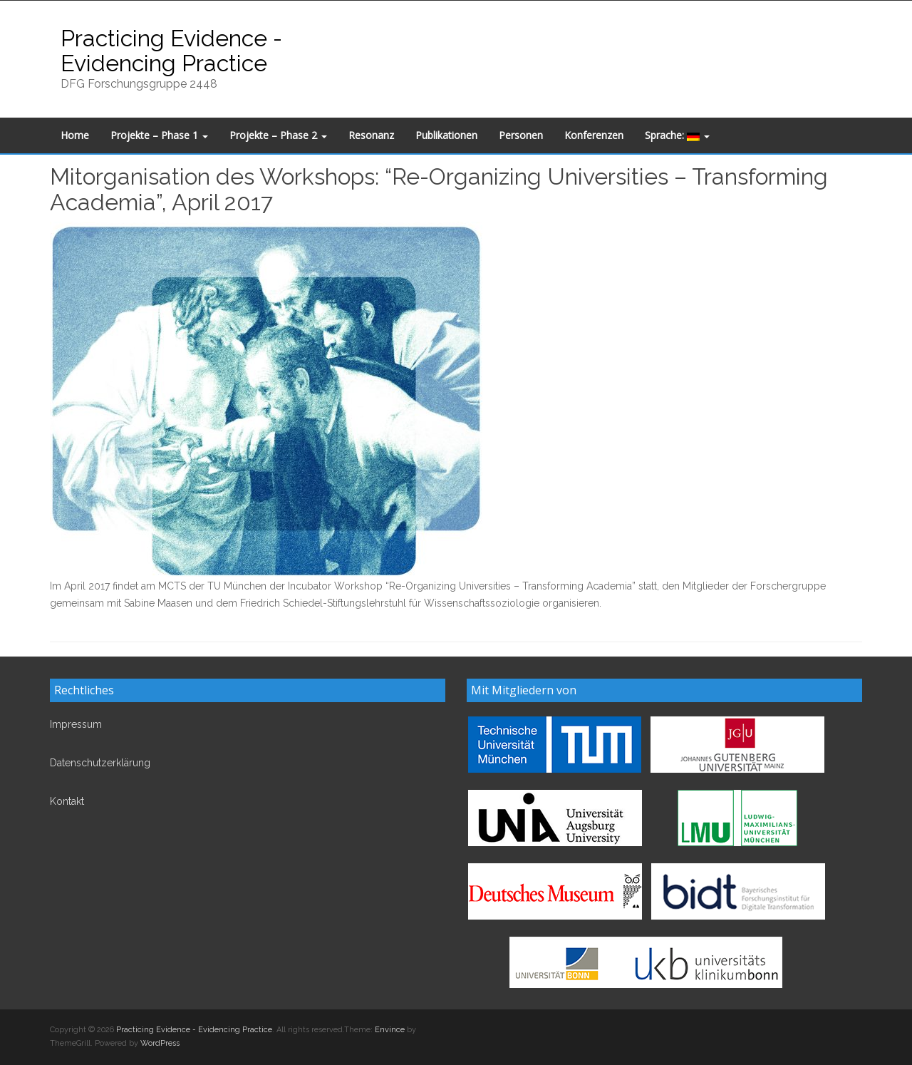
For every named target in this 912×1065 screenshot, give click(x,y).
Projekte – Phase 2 (278, 135)
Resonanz (371, 135)
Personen (521, 135)
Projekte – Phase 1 (159, 135)
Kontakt (67, 801)
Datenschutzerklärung (100, 762)
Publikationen (446, 135)
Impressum (76, 724)
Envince (390, 1029)
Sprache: (677, 135)
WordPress (160, 1043)
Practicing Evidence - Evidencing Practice (171, 50)
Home (75, 135)
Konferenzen (593, 135)
